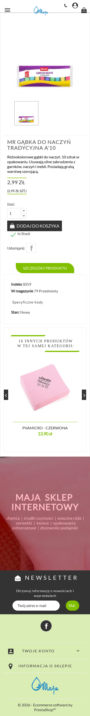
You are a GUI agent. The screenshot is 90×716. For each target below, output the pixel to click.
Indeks (16, 284)
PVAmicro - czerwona (45, 428)
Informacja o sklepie (45, 665)
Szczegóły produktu (45, 268)
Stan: (15, 312)
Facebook (46, 625)
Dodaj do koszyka (37, 226)
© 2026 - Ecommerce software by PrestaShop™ (45, 707)
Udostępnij (31, 247)
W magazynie (22, 291)
